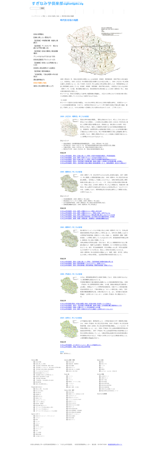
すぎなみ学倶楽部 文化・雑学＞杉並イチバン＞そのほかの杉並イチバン (83, 157)
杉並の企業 (71, 362)
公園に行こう (104, 378)
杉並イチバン (71, 419)
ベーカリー (71, 383)
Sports (60, 11)
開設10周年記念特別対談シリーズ (109, 390)
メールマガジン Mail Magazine (96, 440)
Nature (98, 11)
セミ (102, 367)
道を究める (38, 392)
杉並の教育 (104, 381)
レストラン (71, 385)
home (32, 11)
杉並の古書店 (71, 416)
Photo (128, 11)
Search (118, 11)
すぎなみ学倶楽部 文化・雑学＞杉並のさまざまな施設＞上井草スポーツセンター (86, 309)
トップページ (35, 16)
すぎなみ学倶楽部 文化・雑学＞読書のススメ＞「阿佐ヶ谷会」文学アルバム (85, 213)
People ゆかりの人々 (50, 11)
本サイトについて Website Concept (39, 440)
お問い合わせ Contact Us (54, 440)
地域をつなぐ (39, 398)
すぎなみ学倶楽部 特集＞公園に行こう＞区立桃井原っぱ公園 (80, 307)
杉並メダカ (104, 363)
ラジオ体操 (38, 432)
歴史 (44, 16)
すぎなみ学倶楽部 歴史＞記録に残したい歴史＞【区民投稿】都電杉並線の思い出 (86, 261)
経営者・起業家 (39, 403)
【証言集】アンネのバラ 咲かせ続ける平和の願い (48, 367)
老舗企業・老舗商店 (73, 363)
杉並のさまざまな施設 (74, 405)
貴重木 (103, 369)
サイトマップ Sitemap (68, 440)
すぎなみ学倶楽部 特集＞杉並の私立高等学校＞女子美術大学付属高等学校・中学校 (87, 216)
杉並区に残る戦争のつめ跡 (43, 68)
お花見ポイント (105, 376)
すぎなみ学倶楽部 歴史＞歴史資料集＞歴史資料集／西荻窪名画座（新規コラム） (86, 265)
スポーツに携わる (40, 401)
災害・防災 (104, 379)
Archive (108, 11)
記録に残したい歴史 (40, 37)
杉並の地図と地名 (53, 16)
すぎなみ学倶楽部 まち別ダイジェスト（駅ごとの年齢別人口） (81, 345)
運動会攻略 (38, 434)
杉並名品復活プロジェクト (43, 59)
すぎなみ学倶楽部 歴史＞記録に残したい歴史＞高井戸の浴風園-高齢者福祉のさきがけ (88, 159)
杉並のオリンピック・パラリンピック (45, 416)
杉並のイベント (72, 401)
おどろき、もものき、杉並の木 (109, 371)
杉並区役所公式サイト (115, 444)
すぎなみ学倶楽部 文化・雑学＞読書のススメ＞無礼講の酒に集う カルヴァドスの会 (87, 215)
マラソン (38, 423)
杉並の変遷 (37, 34)
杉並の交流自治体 (72, 408)
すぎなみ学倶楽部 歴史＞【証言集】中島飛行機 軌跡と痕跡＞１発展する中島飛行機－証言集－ (91, 161)
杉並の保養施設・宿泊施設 (75, 410)
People (36, 387)
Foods (79, 11)
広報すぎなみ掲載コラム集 (108, 389)
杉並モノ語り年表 (72, 371)
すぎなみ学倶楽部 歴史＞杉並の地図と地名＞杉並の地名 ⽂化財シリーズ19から (85, 303)
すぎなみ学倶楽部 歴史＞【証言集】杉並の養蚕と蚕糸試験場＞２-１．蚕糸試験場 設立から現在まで (93, 163)
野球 (37, 419)
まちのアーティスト (41, 400)
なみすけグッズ (72, 395)
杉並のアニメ (71, 367)
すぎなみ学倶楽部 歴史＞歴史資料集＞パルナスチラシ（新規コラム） (83, 263)
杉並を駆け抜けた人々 (41, 405)
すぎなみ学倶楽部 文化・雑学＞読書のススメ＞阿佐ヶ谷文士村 (81, 211)
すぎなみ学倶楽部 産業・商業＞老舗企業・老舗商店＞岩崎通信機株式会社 (84, 218)
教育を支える (39, 396)
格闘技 (37, 425)
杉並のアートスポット (74, 414)
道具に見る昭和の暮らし (42, 86)
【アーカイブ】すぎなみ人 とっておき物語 (46, 411)
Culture (88, 11)
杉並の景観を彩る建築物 (74, 412)
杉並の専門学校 (105, 383)
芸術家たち (38, 394)
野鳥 (102, 362)
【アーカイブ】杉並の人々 (42, 409)
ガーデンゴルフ (39, 427)
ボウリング (38, 428)
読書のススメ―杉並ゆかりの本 (76, 394)
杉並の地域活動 (105, 387)
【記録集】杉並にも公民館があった (44, 374)
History (41, 11)
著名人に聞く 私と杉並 (42, 389)
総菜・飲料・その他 (73, 387)
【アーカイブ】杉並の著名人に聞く (44, 407)
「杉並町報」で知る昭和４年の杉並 (44, 380)
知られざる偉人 (39, 390)
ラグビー (38, 417)
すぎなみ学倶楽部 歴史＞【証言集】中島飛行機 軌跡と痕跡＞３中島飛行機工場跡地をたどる (91, 305)
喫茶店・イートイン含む (74, 381)
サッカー (38, 421)
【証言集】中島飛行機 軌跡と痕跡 (44, 365)
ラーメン (70, 376)
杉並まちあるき (72, 403)
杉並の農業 (71, 365)
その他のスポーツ (40, 436)
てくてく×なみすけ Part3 (74, 399)
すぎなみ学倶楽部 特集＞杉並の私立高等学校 (75, 347)
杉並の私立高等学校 (106, 385)
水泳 (37, 430)
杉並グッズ (71, 406)
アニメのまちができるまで (43, 56)
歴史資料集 (37, 80)
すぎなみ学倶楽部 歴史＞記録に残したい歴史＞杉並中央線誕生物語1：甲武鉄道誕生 (87, 156)
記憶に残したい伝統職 (74, 369)
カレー (70, 378)
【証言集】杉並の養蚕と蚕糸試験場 (44, 369)
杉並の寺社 (71, 392)
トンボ (103, 365)
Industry (70, 11)
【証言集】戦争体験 (40, 71)
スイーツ (70, 379)
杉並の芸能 (71, 417)
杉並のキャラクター (73, 397)
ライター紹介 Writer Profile (81, 440)
